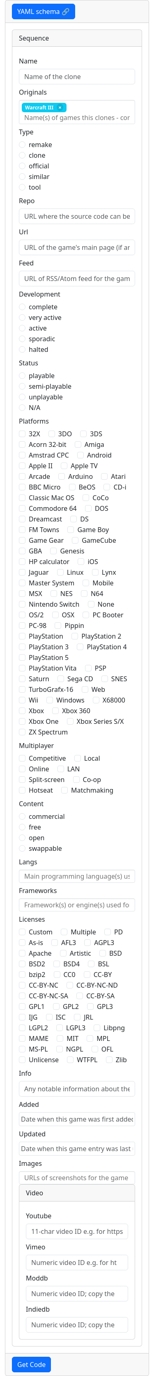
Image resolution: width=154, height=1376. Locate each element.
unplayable (46, 396)
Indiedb (38, 1309)
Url (23, 231)
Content (31, 803)
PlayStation (46, 636)
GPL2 (71, 1006)
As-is (36, 942)
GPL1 (37, 1006)
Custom (41, 931)
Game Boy (93, 529)
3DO (65, 433)
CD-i (119, 487)
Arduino (80, 476)
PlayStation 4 (106, 646)
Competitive (47, 758)
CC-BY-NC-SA (48, 995)
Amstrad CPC (49, 455)
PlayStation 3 (49, 646)
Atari (118, 476)
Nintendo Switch (54, 604)
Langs (28, 861)
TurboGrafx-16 (51, 689)
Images (30, 1163)
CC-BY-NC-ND (97, 985)
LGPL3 (75, 1027)
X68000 (114, 700)
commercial (47, 816)
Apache (40, 953)
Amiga (94, 444)
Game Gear (46, 540)
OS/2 (36, 614)
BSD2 (37, 963)
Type (26, 131)
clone (37, 155)
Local (92, 758)
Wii (33, 700)
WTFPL (87, 1059)
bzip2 (37, 974)
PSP (100, 668)
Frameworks (38, 890)
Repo (27, 200)
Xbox (36, 710)
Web (98, 689)
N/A (34, 407)
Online (39, 768)
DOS (101, 508)
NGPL (74, 1049)
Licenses (32, 919)
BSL (103, 963)
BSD (115, 953)
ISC (61, 1017)
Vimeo (35, 1246)
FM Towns (44, 529)
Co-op (92, 779)
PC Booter (107, 614)
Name (28, 61)
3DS (96, 433)
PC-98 (37, 625)
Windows (70, 700)
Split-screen (46, 779)
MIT (72, 1038)
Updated (32, 1133)
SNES (119, 678)
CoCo (100, 497)
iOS (92, 561)
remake (40, 144)
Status (28, 362)
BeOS (87, 487)
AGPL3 (104, 942)
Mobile (102, 582)
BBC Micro (44, 487)
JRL (88, 1017)
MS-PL (38, 1049)
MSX (35, 593)
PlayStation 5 (49, 657)
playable (42, 375)
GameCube (99, 540)
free (35, 827)
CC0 (70, 974)
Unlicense (44, 1059)
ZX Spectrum (48, 732)
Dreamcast (45, 519)
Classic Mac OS (51, 497)
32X (34, 433)
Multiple (83, 931)
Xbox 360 (76, 710)
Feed (26, 262)
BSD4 (71, 963)
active (38, 328)
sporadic (42, 338)
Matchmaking (92, 790)
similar (39, 176)
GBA (35, 550)
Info (25, 1073)
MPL (103, 1038)
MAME (38, 1038)
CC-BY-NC (43, 985)
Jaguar (39, 572)
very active (45, 317)
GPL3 (105, 1006)
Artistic (80, 953)
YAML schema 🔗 (43, 11)
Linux (75, 572)
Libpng (114, 1027)
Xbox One (44, 721)
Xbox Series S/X (100, 721)
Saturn (39, 678)
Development (39, 294)
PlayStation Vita (53, 668)
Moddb (37, 1278)
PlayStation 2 (101, 636)
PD (118, 931)
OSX (68, 614)
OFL (107, 1049)
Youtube (38, 1215)
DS (84, 519)
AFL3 (68, 942)
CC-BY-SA (100, 995)
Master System (51, 582)
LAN (73, 768)
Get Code (31, 1364)
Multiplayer (36, 745)
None (106, 604)
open (36, 837)
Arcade (39, 476)
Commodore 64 (53, 508)
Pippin (74, 625)
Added (29, 1104)
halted (38, 349)
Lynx (109, 572)
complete (43, 306)
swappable (45, 848)
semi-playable (50, 386)
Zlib (121, 1059)
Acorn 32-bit (47, 444)
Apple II (41, 465)
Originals (33, 92)
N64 (97, 593)
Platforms (34, 421)
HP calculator (49, 561)
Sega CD (80, 678)
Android (99, 455)
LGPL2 (38, 1027)
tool (35, 187)
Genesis (72, 550)
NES (66, 593)
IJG (33, 1017)
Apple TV (84, 465)
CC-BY (103, 974)
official (39, 165)
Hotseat (41, 790)
